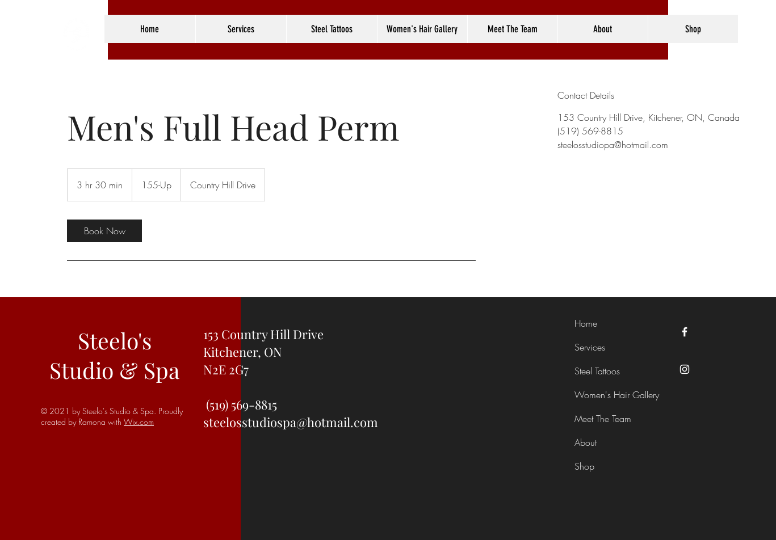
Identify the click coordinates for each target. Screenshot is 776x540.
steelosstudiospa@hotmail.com (290, 422)
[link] (104, 231)
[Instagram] (684, 369)
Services (589, 347)
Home (585, 323)
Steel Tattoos (597, 371)
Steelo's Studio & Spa (114, 355)
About (585, 442)
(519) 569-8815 (241, 404)
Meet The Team (602, 418)
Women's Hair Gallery (604, 395)
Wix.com (139, 421)
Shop (584, 466)
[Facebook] (684, 332)
